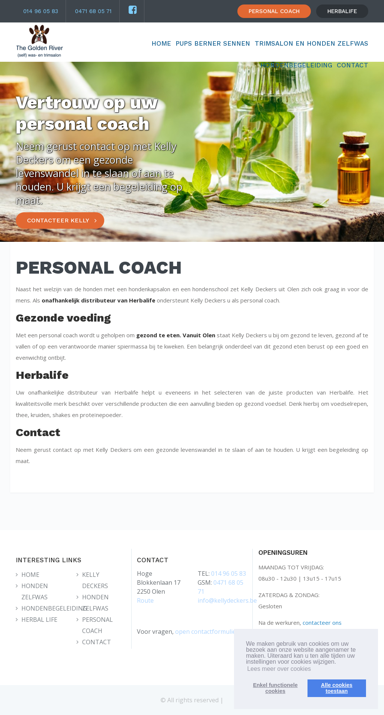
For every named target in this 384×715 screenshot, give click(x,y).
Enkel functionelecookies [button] (275, 688)
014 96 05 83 (40, 11)
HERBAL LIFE (39, 619)
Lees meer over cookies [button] (279, 669)
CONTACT (352, 65)
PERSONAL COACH (274, 11)
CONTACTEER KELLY (58, 220)
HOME (161, 43)
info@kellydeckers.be (227, 600)
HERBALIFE (342, 11)
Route (145, 600)
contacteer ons (322, 622)
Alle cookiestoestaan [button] (336, 688)
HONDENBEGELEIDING (296, 65)
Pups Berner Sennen (213, 43)
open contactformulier (206, 631)
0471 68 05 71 (93, 11)
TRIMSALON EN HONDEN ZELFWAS (311, 43)
